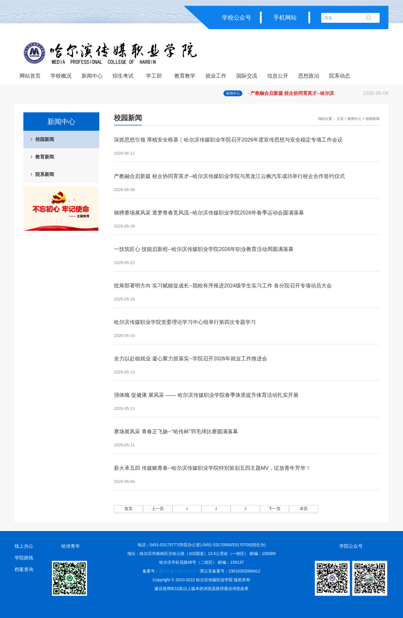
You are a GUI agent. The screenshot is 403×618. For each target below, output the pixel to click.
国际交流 (246, 76)
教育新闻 (44, 156)
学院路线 (24, 557)
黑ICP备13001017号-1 (179, 571)
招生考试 (122, 76)
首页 (128, 509)
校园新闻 (44, 139)
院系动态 (339, 76)
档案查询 (24, 569)
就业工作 (215, 76)
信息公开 (277, 76)
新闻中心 (92, 76)
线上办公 (24, 546)
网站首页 (30, 76)
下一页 (274, 509)
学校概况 (61, 76)
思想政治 (308, 76)
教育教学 (184, 76)
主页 (340, 119)
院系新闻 (44, 174)
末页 (304, 509)
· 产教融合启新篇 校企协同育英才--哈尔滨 (318, 93)
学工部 (154, 76)
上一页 (158, 509)
